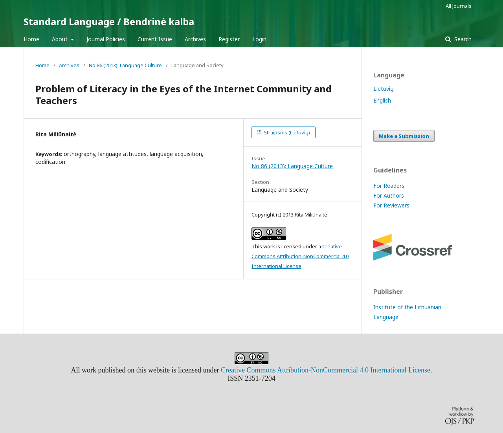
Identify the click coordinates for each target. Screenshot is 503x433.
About (60, 39)
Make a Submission (404, 135)
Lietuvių (383, 88)
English (382, 100)
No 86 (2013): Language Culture (125, 65)
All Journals (459, 5)
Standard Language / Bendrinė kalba (109, 21)
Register (229, 39)
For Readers (388, 185)
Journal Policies (105, 39)
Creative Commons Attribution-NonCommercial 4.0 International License (300, 256)
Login (259, 39)
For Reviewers (391, 205)
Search (462, 39)
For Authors (388, 195)
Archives (195, 39)
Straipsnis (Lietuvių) (286, 132)
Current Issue (155, 39)
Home (31, 39)
